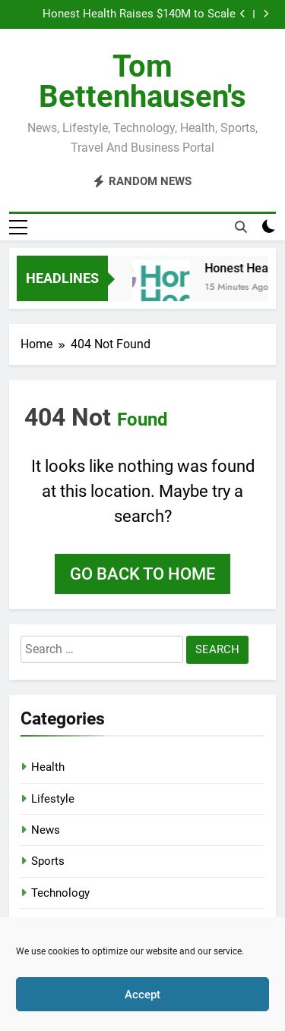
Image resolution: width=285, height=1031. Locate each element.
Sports (48, 861)
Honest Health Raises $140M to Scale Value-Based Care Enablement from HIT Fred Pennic (135, 14)
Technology (60, 893)
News (45, 830)
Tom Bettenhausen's (142, 82)
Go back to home (142, 573)
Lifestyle (52, 799)
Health (48, 767)
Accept (142, 994)
